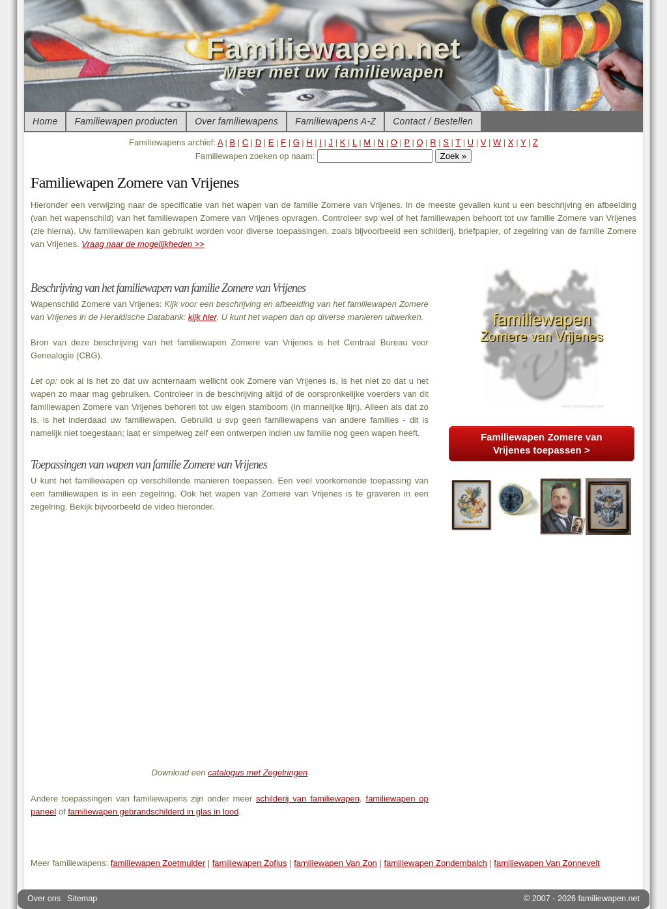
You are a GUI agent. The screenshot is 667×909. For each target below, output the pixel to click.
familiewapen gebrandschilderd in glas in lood (153, 811)
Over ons (44, 898)
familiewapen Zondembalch (435, 863)
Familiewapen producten (126, 121)
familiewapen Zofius (249, 863)
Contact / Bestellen (433, 121)
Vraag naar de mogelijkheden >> (142, 244)
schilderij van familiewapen (308, 798)
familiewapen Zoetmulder (158, 863)
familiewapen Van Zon (335, 863)
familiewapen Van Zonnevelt (546, 863)
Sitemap (82, 898)
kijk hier (202, 317)
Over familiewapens (236, 121)
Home (45, 121)
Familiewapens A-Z (335, 121)
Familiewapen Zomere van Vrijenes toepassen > (542, 443)
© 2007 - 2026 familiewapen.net (582, 898)
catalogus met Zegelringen (257, 772)
